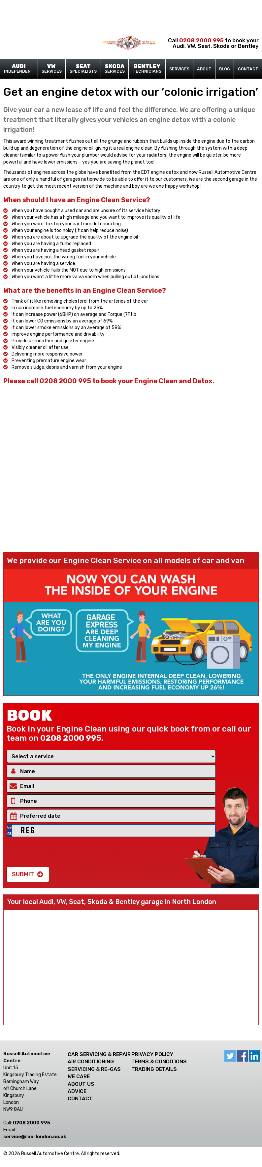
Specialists (83, 68)
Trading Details (154, 1069)
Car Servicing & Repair (99, 1054)
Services (52, 68)
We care (79, 1076)
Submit (23, 874)
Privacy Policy (152, 1054)
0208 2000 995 (201, 40)
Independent (19, 68)
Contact (248, 69)
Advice (77, 1091)
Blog (224, 69)
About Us (81, 1084)
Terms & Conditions (159, 1061)
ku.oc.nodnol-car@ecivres (34, 1137)
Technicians (147, 68)
